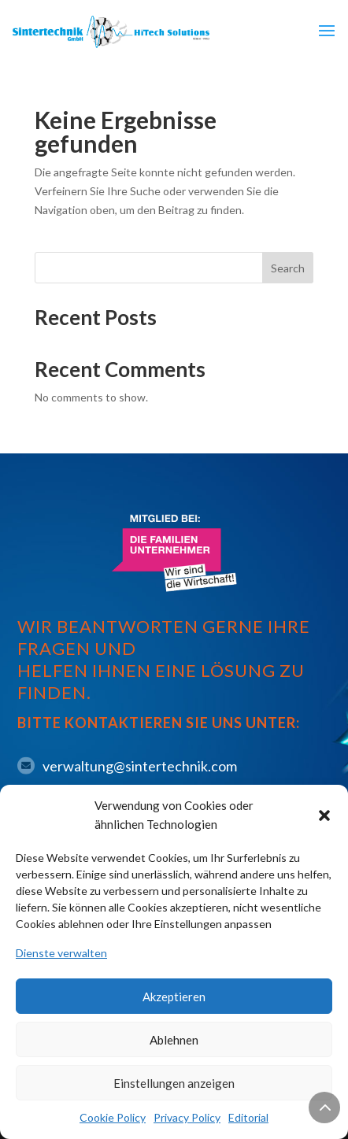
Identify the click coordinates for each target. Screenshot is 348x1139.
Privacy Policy (187, 1117)
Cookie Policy (113, 1117)
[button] (324, 815)
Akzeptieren (174, 996)
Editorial (248, 1117)
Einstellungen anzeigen (174, 1083)
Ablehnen (174, 1040)
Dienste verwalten (61, 953)
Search (288, 268)
